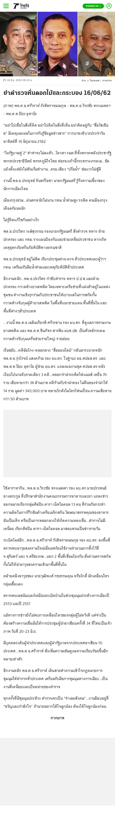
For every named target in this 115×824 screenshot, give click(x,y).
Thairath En (93, 6)
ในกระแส (94, 81)
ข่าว (84, 81)
